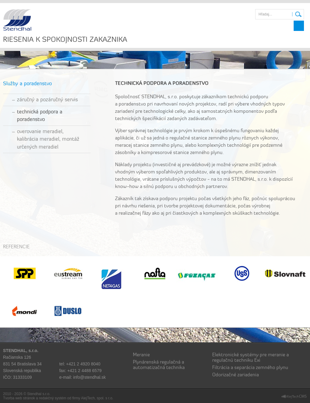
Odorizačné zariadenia (235, 375)
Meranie (141, 355)
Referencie (16, 247)
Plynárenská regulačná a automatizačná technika (159, 365)
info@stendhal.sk (89, 377)
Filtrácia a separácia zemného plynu (250, 367)
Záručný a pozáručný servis (47, 99)
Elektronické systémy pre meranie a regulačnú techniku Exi (250, 358)
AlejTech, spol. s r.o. (97, 398)
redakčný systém (52, 398)
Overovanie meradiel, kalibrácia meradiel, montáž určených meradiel (48, 139)
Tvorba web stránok (19, 398)
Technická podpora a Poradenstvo (39, 116)
